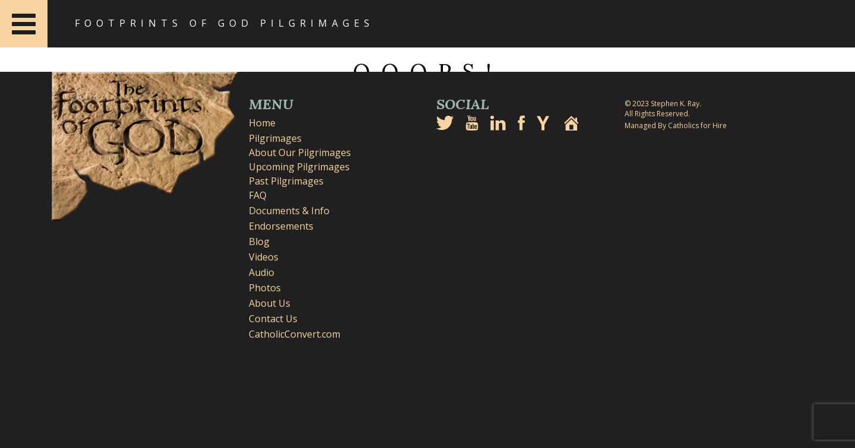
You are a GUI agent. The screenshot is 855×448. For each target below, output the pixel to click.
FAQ (258, 195)
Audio (261, 272)
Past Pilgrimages (286, 181)
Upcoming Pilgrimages (299, 166)
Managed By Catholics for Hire (676, 125)
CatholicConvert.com (294, 334)
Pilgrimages (275, 138)
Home (262, 122)
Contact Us (273, 318)
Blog (259, 241)
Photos (265, 287)
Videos (263, 256)
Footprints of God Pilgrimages (224, 23)
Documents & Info (289, 210)
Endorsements (281, 226)
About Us (269, 303)
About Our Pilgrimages (300, 152)
